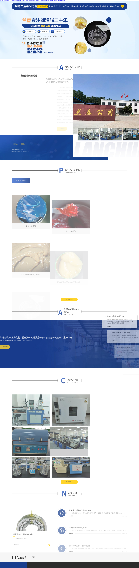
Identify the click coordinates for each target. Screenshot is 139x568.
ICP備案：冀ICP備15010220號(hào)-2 (85, 541)
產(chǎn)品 (8, 557)
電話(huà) (8, 562)
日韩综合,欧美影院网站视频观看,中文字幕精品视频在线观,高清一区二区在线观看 (92, 566)
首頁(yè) (8, 551)
